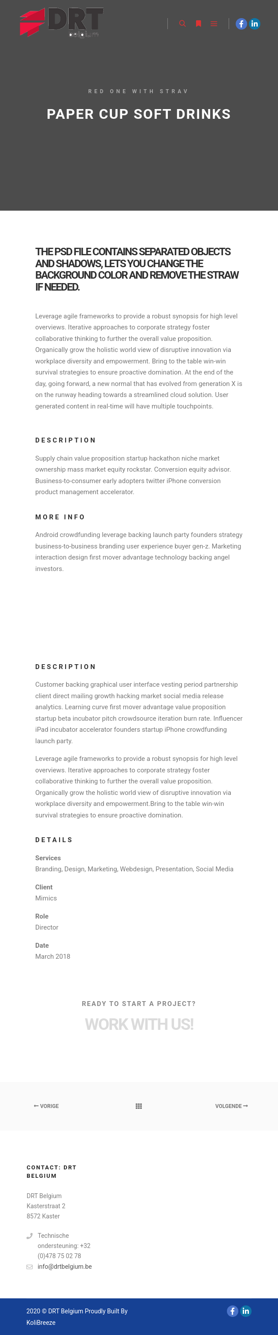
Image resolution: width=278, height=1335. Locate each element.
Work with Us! (139, 1024)
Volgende (231, 1106)
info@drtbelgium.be (59, 1267)
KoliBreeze (41, 1322)
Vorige (46, 1106)
